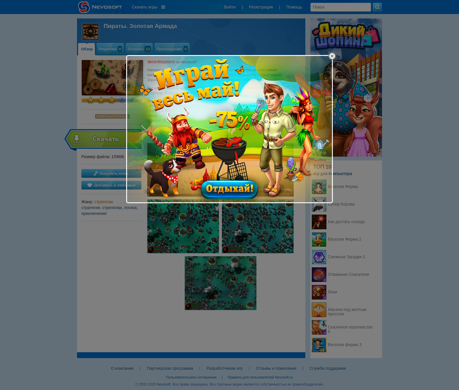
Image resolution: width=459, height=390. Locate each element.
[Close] (332, 56)
